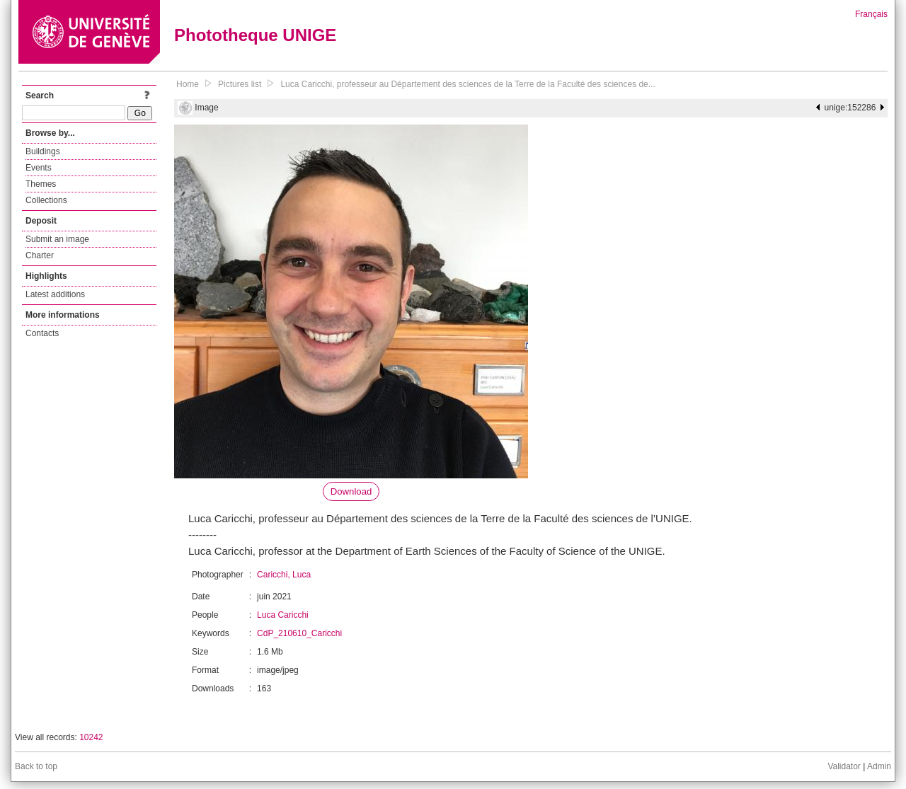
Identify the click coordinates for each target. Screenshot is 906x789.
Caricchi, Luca (284, 575)
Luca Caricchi (283, 615)
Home (187, 84)
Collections (46, 200)
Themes (40, 184)
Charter (39, 255)
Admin (879, 766)
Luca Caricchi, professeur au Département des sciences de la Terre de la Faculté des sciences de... (467, 84)
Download (351, 491)
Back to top (36, 766)
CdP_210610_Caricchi (299, 633)
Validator (843, 766)
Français (871, 14)
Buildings (42, 151)
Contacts (42, 333)
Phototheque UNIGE (255, 35)
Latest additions (55, 294)
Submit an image (57, 239)
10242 (91, 737)
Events (38, 168)
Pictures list (239, 84)
